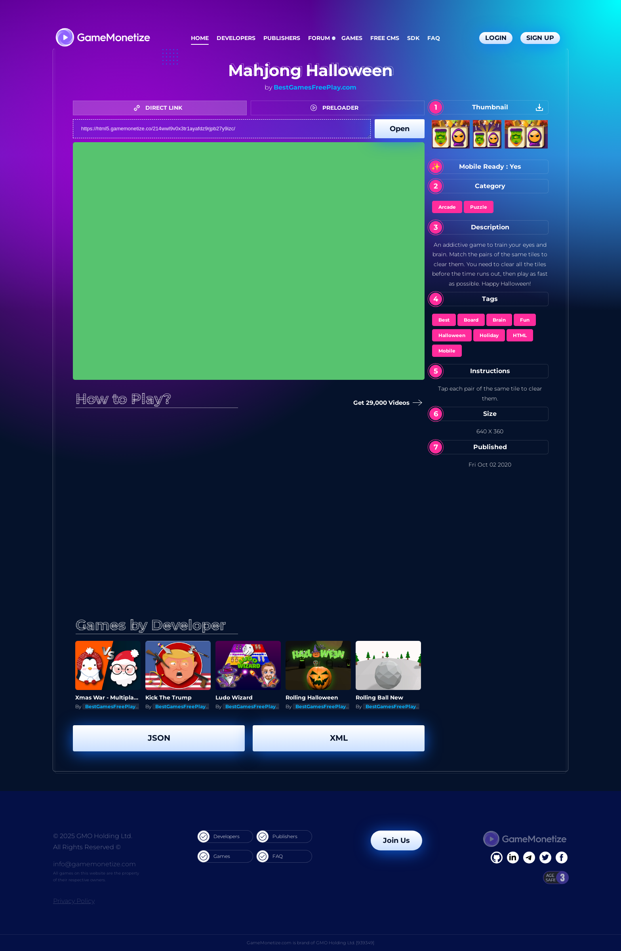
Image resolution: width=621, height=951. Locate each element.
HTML (520, 335)
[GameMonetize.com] (102, 38)
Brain (499, 320)
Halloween (451, 335)
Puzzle (478, 207)
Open (400, 128)
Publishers (281, 38)
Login (496, 38)
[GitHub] (562, 857)
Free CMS (384, 38)
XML (339, 738)
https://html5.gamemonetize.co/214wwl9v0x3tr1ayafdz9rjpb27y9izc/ (222, 128)
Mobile (446, 351)
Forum (319, 38)
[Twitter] (545, 857)
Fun (525, 320)
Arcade (447, 207)
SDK (413, 38)
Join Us (396, 840)
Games (351, 38)
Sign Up (540, 38)
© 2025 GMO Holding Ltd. (92, 836)
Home (200, 38)
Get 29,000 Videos (386, 403)
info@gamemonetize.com (94, 864)
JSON (159, 738)
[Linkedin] (529, 857)
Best (444, 320)
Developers (236, 38)
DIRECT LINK (160, 107)
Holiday (489, 335)
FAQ (433, 38)
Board (471, 320)
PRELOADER (336, 107)
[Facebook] (497, 857)
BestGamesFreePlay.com (315, 87)
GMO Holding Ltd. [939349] (345, 942)
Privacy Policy (74, 901)
